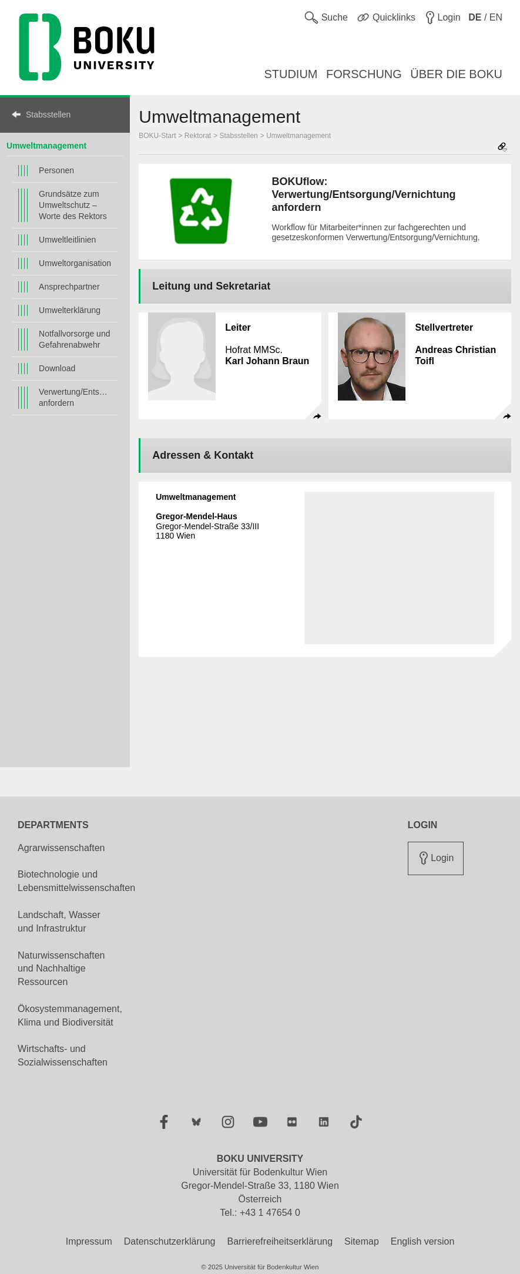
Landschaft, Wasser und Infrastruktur (59, 921)
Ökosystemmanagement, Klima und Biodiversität (70, 1015)
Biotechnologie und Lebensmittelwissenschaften (76, 881)
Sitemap (361, 1241)
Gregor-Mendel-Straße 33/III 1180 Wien (207, 526)
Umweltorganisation (75, 263)
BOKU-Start (157, 136)
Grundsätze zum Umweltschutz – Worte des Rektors (73, 205)
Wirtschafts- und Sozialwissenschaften (63, 1055)
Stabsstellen (48, 114)
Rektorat (197, 136)
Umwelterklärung (69, 310)
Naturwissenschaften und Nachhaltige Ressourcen (61, 968)
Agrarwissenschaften (61, 848)
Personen (56, 170)
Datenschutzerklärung (170, 1241)
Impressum (89, 1241)
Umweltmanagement (46, 145)
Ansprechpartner (69, 286)
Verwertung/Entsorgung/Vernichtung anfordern (75, 397)
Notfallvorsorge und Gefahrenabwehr (74, 339)
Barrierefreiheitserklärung (280, 1241)
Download (57, 368)
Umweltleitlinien (67, 239)
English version (423, 1241)
